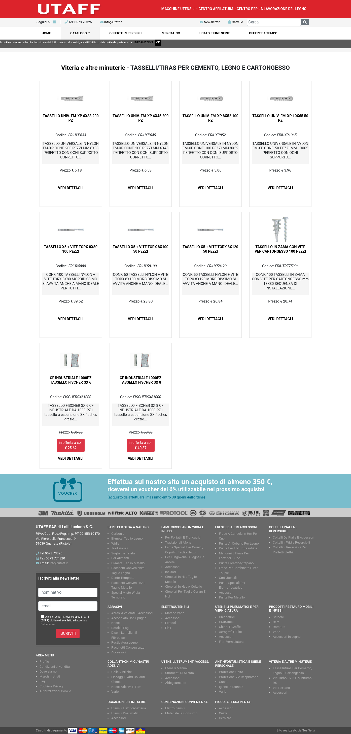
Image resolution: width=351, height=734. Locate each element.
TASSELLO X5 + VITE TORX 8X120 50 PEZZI (210, 249)
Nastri (115, 623)
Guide (223, 713)
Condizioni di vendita (55, 667)
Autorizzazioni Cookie (55, 691)
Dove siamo (48, 671)
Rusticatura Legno (124, 642)
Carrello (235, 22)
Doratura (279, 627)
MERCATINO (171, 33)
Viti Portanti (281, 688)
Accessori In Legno (286, 637)
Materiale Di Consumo (181, 713)
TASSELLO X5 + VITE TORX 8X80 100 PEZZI (70, 249)
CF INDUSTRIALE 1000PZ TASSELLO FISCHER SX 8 (140, 380)
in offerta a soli (70, 445)
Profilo (44, 661)
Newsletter (210, 22)
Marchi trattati (50, 676)
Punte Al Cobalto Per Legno (239, 543)
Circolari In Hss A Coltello (183, 586)
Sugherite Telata (123, 553)
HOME (46, 33)
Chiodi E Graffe (230, 627)
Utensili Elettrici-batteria (128, 708)
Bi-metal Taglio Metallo (128, 563)
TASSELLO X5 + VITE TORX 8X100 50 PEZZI (140, 249)
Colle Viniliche (121, 672)
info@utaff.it (113, 22)
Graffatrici (226, 622)
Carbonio (117, 534)
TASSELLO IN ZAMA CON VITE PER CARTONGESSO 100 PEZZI (280, 249)
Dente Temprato (122, 578)
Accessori (172, 567)
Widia (115, 543)
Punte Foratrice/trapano (236, 563)
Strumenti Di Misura (179, 673)
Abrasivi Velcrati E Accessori (132, 613)
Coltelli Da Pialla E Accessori (293, 537)
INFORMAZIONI (144, 42)
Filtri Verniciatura (231, 642)
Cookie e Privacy (51, 686)
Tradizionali (119, 548)
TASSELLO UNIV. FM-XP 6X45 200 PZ (140, 118)
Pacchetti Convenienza (128, 647)
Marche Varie (174, 613)
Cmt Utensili (228, 578)
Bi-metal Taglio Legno (127, 538)
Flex (168, 628)
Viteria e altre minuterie (93, 67)
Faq (42, 681)
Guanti (224, 682)
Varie (276, 632)
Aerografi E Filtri (230, 632)
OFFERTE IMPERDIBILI (125, 33)
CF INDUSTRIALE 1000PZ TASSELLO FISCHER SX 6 (70, 380)
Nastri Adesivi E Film (126, 687)
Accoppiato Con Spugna (128, 618)
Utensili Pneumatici (125, 713)
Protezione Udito (231, 672)
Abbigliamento (175, 683)
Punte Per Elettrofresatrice (238, 548)
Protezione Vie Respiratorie (238, 677)
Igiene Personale (231, 687)
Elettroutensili (175, 708)
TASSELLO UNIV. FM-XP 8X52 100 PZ (210, 118)
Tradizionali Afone (178, 542)
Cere (276, 622)
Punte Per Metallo (232, 597)
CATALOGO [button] (79, 33)
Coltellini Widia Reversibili (291, 542)
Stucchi (278, 617)
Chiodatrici (227, 617)
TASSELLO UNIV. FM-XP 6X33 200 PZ (71, 118)
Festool (170, 623)
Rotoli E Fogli (120, 628)
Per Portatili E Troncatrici (183, 537)
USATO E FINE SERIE (214, 33)
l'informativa (48, 624)
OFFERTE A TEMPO (263, 33)
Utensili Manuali (176, 668)
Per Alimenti (120, 558)
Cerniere (225, 718)
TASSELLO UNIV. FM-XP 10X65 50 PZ (280, 118)
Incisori (170, 572)
